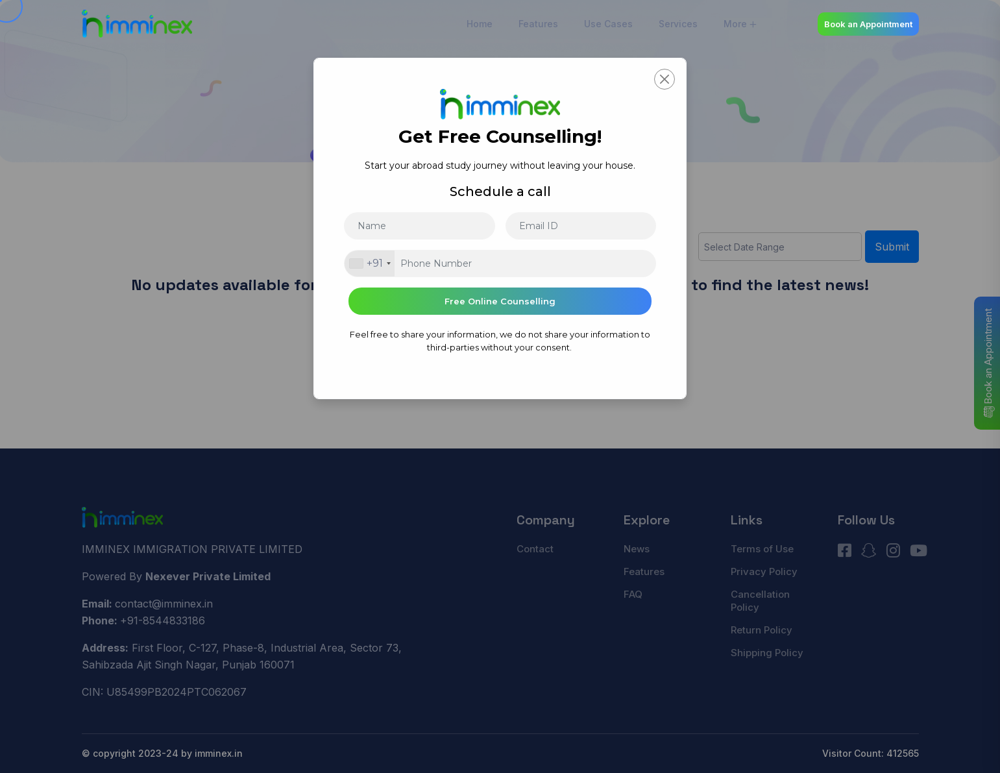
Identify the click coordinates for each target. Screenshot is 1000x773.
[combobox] (370, 263)
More (735, 23)
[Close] (664, 79)
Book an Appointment (868, 24)
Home (480, 23)
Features (538, 23)
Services (678, 23)
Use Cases (608, 23)
